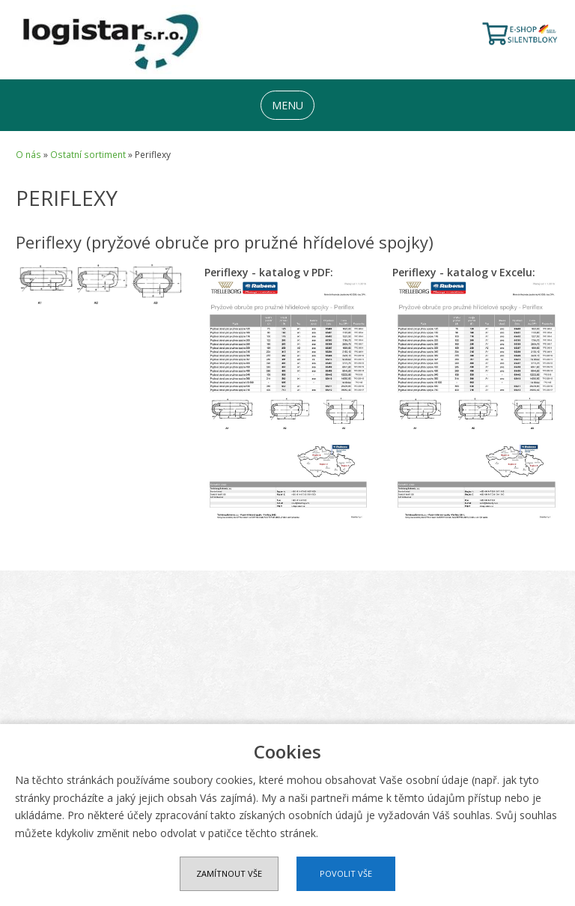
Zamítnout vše (229, 873)
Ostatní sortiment (88, 154)
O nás (28, 154)
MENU (287, 105)
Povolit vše (346, 873)
